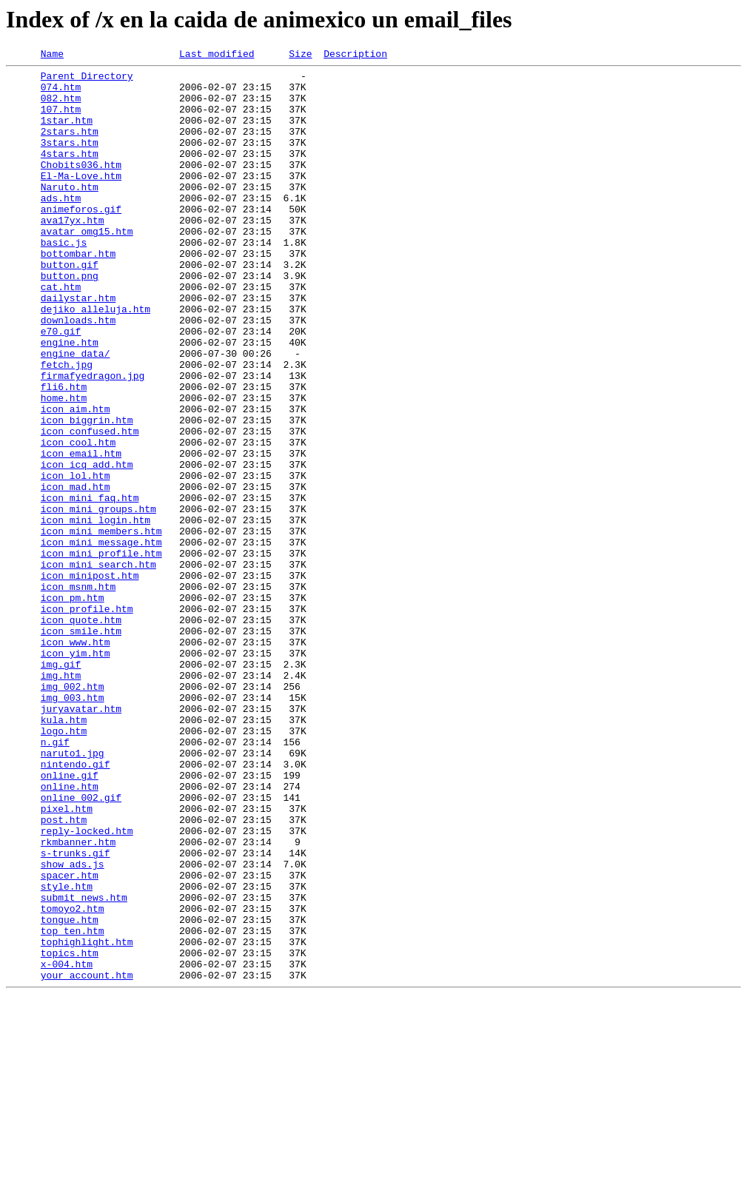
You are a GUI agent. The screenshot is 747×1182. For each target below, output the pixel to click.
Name (52, 55)
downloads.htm (78, 373)
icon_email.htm (81, 533)
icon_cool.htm (78, 519)
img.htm (61, 799)
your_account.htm (87, 1159)
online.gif (69, 919)
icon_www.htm (75, 759)
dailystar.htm (78, 346)
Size (300, 55)
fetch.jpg (67, 426)
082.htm (61, 106)
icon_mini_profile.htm (101, 652)
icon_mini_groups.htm (98, 599)
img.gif (61, 786)
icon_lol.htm (75, 559)
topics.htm (69, 1132)
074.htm (61, 93)
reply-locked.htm (87, 986)
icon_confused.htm (90, 506)
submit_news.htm (84, 1065)
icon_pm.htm (72, 706)
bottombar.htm (78, 293)
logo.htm (64, 866)
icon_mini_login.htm (95, 612)
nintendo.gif (75, 906)
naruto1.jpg (72, 892)
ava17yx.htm (72, 253)
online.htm (69, 932)
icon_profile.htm (87, 719)
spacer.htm (69, 1039)
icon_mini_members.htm (101, 626)
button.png (69, 319)
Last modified (216, 55)
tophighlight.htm (87, 1119)
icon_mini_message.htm (101, 639)
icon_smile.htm (81, 746)
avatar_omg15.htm (87, 266)
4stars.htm (69, 173)
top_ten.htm (72, 1105)
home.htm (64, 466)
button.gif (69, 306)
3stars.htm (69, 160)
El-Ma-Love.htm (81, 199)
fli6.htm (64, 453)
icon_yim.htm (75, 772)
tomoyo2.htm (72, 1079)
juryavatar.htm (81, 839)
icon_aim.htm (75, 479)
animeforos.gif (81, 239)
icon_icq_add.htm (87, 546)
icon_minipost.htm (90, 679)
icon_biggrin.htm (87, 493)
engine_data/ (75, 413)
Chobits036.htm (81, 186)
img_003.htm (72, 826)
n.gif (55, 879)
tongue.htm (69, 1092)
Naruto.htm (69, 213)
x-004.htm (67, 1145)
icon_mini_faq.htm (90, 586)
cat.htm (61, 333)
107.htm (61, 120)
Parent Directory (87, 80)
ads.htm (61, 226)
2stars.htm (69, 146)
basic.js (64, 279)
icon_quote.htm (81, 732)
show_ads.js (72, 1025)
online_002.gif (81, 946)
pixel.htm (67, 959)
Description (355, 55)
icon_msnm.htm (78, 692)
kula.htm (64, 852)
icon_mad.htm (75, 573)
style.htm (67, 1052)
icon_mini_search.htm (98, 666)
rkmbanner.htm (78, 999)
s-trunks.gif (75, 1012)
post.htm (64, 972)
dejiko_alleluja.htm (95, 359)
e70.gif (61, 386)
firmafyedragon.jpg (92, 439)
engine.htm (69, 399)
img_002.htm (72, 812)
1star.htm (67, 133)
